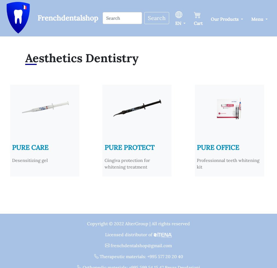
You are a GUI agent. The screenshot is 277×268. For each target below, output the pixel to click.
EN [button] (178, 18)
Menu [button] (257, 19)
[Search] (122, 18)
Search (157, 18)
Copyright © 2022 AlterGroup (118, 223)
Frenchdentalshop (67, 17)
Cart (198, 18)
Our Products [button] (225, 19)
